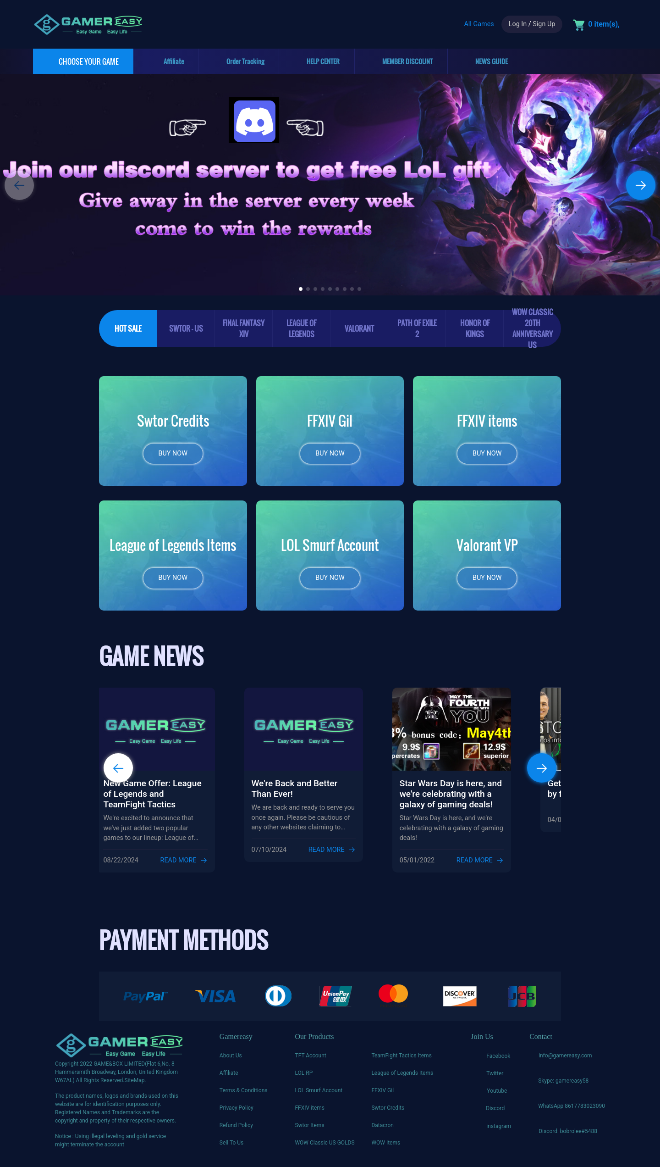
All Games (479, 24)
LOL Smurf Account (318, 1094)
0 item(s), (604, 24)
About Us (231, 1059)
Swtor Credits (387, 1112)
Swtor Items (309, 1129)
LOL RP (304, 1077)
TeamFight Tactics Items (401, 1059)
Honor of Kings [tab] (475, 328)
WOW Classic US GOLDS (324, 1147)
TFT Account (310, 1059)
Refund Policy (236, 1129)
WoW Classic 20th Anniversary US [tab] (532, 328)
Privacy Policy (236, 1112)
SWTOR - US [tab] (186, 328)
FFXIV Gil (382, 1094)
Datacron (382, 1129)
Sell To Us (231, 1147)
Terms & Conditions (244, 1094)
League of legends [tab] (301, 328)
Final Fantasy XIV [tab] (243, 328)
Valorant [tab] (359, 328)
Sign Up (544, 24)
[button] (640, 185)
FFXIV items (309, 1112)
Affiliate (229, 1077)
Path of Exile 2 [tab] (417, 328)
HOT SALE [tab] (128, 328)
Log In (518, 24)
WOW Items (385, 1147)
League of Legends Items (402, 1077)
